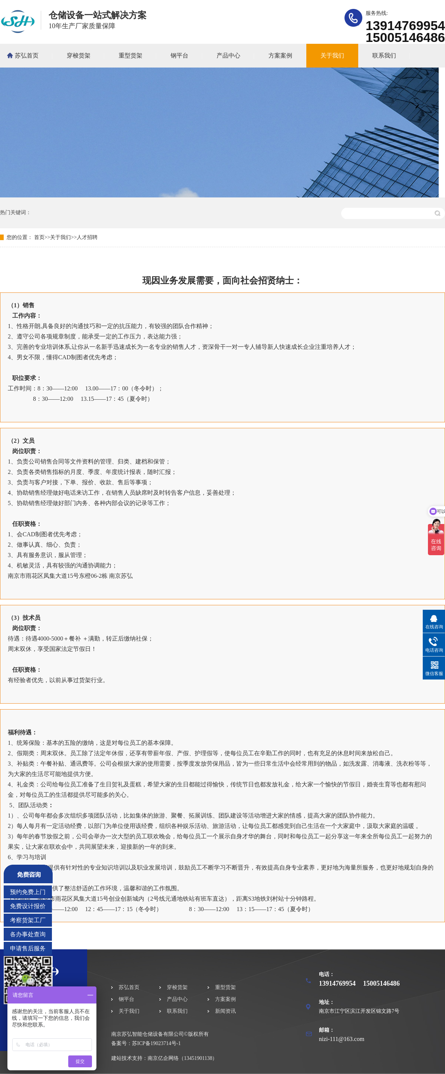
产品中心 (228, 55)
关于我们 (332, 55)
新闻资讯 (225, 1011)
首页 (39, 237)
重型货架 (130, 55)
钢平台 (179, 55)
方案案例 (280, 55)
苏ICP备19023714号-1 (156, 1043)
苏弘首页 (27, 55)
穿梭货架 (78, 55)
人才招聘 (87, 237)
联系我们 (384, 55)
